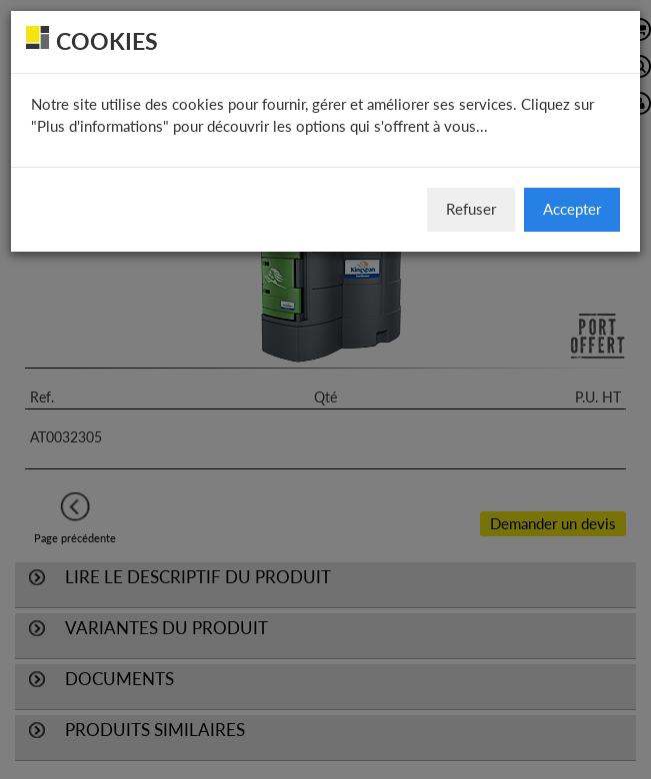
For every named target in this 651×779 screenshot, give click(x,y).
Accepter (572, 209)
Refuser (471, 209)
